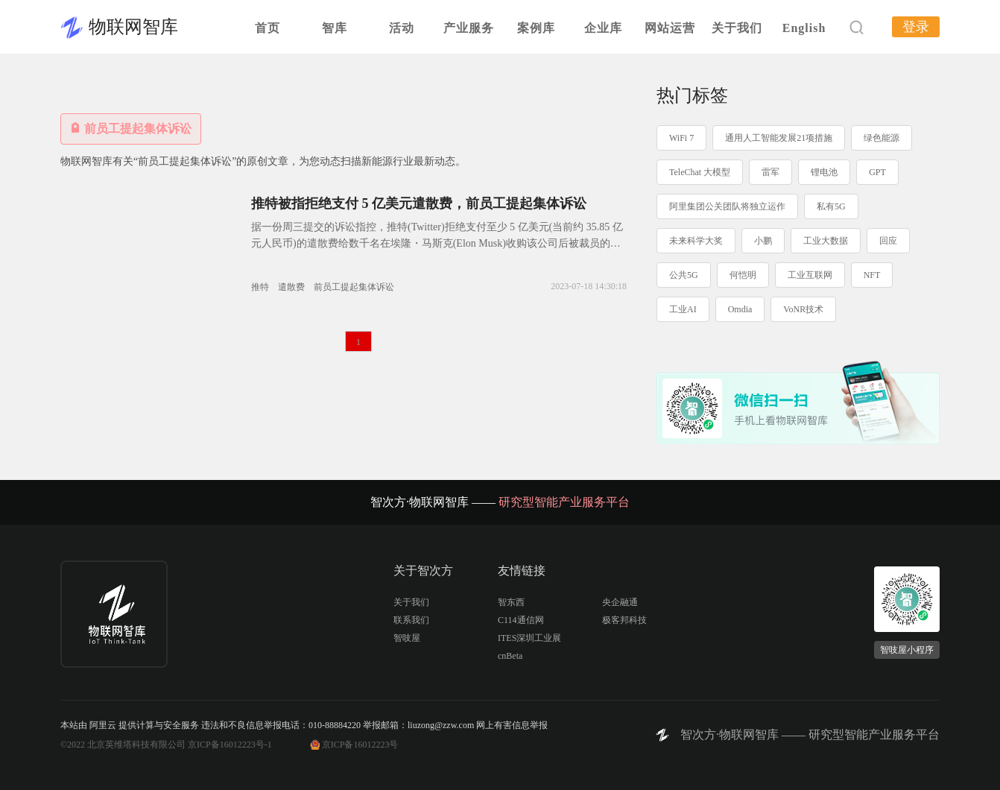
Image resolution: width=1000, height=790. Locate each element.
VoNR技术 (803, 309)
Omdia (740, 309)
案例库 (536, 28)
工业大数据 (825, 241)
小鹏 (763, 241)
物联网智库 (133, 27)
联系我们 (411, 620)
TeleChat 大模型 (699, 172)
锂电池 (824, 172)
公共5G (683, 275)
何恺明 (743, 275)
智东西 (511, 602)
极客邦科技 (624, 620)
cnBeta (510, 656)
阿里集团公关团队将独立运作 (727, 206)
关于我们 (737, 28)
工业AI (683, 309)
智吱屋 (406, 638)
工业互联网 (810, 275)
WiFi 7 (681, 138)
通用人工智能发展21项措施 (778, 138)
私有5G (831, 206)
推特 (260, 287)
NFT (872, 275)
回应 (888, 241)
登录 (915, 26)
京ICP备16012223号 (360, 744)
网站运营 (670, 28)
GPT (877, 172)
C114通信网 (521, 620)
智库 (334, 28)
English (804, 28)
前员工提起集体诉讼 (354, 287)
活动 (401, 28)
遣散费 (291, 287)
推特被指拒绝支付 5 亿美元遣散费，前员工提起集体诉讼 (418, 203)
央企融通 (620, 602)
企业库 (603, 28)
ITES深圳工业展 (529, 638)
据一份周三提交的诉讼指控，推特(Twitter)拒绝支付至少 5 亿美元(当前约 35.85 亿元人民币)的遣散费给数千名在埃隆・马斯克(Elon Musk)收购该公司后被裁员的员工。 (437, 243)
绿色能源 (881, 138)
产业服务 (468, 28)
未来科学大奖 (696, 241)
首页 (267, 28)
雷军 (770, 172)
